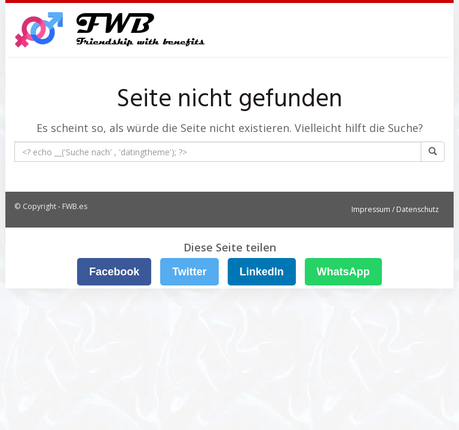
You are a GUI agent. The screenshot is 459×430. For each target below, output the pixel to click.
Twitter (189, 272)
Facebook (114, 272)
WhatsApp (343, 272)
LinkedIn (262, 272)
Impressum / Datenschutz (395, 209)
